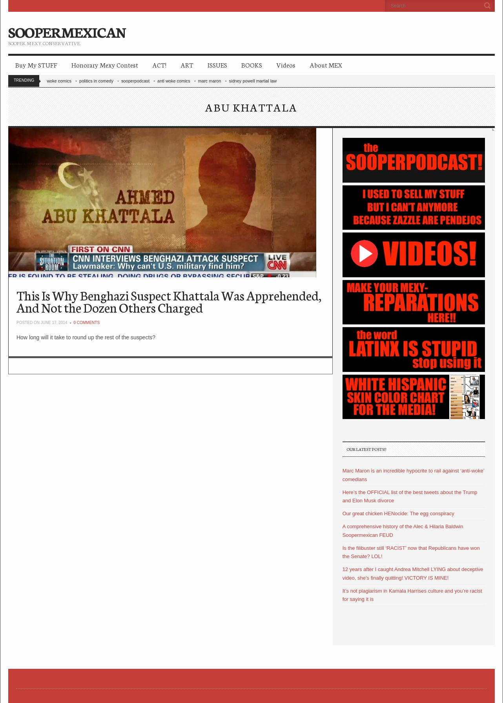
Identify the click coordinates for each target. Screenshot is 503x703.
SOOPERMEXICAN (67, 31)
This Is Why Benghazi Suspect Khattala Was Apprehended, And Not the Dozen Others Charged (168, 301)
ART (186, 64)
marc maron (209, 81)
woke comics (59, 81)
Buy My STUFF (36, 64)
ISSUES (217, 64)
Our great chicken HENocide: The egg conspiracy (398, 513)
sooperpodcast (135, 81)
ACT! (159, 64)
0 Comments (86, 322)
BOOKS (251, 64)
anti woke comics (173, 81)
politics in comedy (96, 81)
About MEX (326, 64)
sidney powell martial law (253, 81)
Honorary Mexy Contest (104, 64)
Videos (285, 64)
